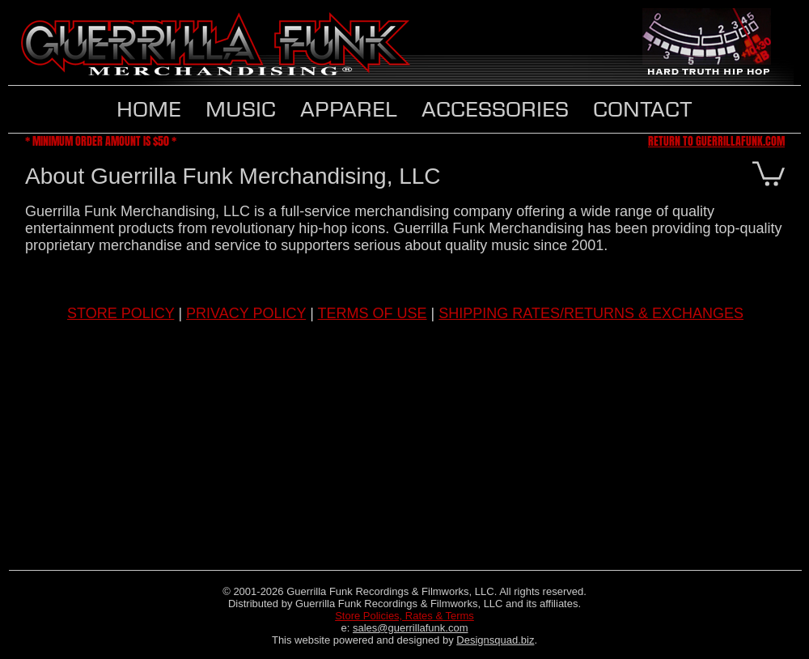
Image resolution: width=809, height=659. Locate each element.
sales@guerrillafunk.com (410, 628)
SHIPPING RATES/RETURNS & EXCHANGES (590, 313)
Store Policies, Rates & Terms (404, 616)
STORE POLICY (120, 313)
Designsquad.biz (495, 640)
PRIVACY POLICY (246, 313)
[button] (348, 109)
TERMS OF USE (372, 313)
